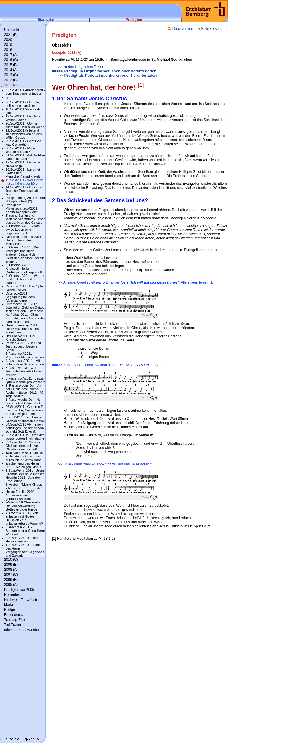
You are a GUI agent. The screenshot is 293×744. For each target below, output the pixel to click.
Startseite (46, 20)
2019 (8, 45)
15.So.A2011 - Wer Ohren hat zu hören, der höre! (24, 181)
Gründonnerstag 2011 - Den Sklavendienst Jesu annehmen (23, 328)
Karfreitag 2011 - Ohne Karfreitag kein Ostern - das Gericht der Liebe (25, 318)
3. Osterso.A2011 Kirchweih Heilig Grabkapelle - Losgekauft (24, 268)
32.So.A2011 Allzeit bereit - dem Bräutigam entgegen (25, 91)
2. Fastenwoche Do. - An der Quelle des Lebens (23, 387)
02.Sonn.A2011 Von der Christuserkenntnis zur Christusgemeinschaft (23, 445)
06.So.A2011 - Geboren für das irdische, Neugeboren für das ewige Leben (25, 410)
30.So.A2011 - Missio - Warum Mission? (22, 149)
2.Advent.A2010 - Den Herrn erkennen (22, 539)
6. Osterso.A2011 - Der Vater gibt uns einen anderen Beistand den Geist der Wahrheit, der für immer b (25, 254)
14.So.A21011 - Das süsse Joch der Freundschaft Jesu (25, 190)
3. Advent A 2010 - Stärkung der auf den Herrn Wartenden (25, 530)
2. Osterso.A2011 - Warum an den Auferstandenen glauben (25, 279)
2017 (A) (11, 55)
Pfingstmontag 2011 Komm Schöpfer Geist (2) (25, 199)
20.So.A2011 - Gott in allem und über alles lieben (25, 125)
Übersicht (11, 30)
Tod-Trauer (12, 625)
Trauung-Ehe (14, 620)
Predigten (134, 20)
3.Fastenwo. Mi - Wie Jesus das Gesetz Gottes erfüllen (24, 371)
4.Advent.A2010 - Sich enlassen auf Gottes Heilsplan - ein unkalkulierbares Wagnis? (24, 518)
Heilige (9, 610)
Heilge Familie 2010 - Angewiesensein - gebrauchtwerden (21, 495)
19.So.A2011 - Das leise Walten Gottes (23, 118)
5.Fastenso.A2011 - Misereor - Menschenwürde (25, 355)
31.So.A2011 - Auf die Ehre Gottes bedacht (25, 157)
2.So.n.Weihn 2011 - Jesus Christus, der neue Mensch (25, 472)
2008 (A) (11, 570)
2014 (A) (11, 70)
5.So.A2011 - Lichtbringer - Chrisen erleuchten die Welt (25, 419)
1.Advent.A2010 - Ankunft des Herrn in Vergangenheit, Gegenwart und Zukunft (25, 550)
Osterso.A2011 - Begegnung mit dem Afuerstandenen (20, 297)
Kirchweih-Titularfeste (21, 600)
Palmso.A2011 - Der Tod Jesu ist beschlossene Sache (23, 346)
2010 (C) (11, 559)
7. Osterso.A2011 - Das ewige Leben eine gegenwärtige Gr (23, 229)
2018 (8, 50)
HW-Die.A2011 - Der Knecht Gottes (20, 337)
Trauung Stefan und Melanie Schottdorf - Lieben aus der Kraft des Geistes (25, 219)
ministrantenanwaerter (21, 630)
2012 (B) (11, 80)
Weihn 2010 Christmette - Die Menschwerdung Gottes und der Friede (24, 506)
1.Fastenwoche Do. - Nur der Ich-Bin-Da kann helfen (25, 401)
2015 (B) (11, 65)
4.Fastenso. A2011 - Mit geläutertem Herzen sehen (25, 362)
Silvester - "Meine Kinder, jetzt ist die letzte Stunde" (24, 486)
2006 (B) (11, 580)
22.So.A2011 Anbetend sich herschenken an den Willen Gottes (24, 134)
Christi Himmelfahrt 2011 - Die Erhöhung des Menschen (24, 240)
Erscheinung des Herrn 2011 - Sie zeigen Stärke (23, 465)
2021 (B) (11, 35)
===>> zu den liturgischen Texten (78, 67)
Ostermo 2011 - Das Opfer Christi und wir (25, 288)
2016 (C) (11, 60)
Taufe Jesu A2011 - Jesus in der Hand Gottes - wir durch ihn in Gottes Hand (24, 456)
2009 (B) (11, 565)
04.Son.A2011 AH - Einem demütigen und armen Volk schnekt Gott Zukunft (25, 428)
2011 (9, 98)
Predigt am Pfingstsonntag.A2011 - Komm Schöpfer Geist (22, 208)
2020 (8, 40)
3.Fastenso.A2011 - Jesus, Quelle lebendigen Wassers (25, 380)
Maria (8, 605)
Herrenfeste (13, 595)
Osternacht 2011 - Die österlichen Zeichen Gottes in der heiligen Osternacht (25, 307)
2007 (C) (11, 575)
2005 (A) (11, 585)
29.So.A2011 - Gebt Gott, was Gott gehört (24, 142)
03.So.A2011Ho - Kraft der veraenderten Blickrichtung (25, 436)
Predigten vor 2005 (19, 590)
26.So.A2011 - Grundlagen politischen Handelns (25, 103)
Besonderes (13, 615)
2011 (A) (11, 85)
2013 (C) (11, 75)
